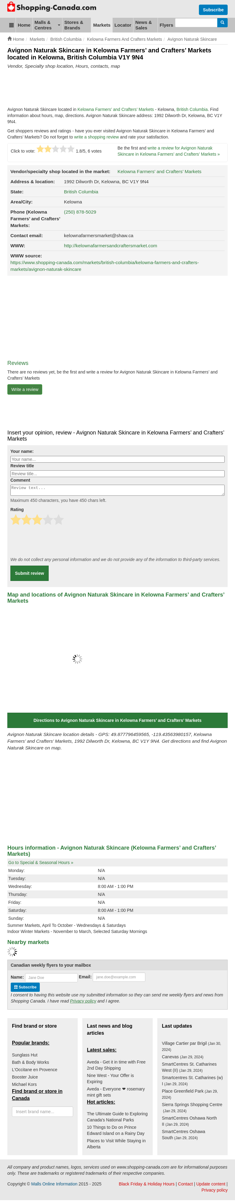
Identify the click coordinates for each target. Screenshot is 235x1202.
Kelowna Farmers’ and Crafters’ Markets (115, 109)
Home (24, 25)
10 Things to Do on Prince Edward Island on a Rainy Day (115, 1132)
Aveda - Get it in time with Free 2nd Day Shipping (116, 1066)
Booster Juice (25, 1078)
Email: (85, 978)
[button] (11, 25)
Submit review (29, 575)
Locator (122, 25)
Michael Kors (24, 1086)
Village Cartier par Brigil (191, 1048)
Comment (20, 480)
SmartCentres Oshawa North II (189, 1122)
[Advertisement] (118, 88)
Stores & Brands (73, 25)
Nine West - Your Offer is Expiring (110, 1080)
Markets (101, 25)
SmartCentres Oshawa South (183, 1136)
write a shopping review (96, 137)
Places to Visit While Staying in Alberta (116, 1145)
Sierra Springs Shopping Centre (192, 1109)
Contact (185, 1185)
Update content (211, 1185)
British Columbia (192, 109)
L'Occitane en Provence (34, 1071)
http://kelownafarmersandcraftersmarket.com (110, 245)
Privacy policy (83, 1002)
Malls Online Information (54, 1185)
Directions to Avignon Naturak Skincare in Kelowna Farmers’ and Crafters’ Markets (117, 722)
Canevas (182, 1058)
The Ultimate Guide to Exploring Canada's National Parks (117, 1118)
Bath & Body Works (30, 1064)
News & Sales (143, 25)
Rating (17, 511)
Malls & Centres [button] (48, 25)
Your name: (22, 451)
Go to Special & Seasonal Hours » (40, 864)
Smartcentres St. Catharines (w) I (192, 1082)
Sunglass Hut (24, 1056)
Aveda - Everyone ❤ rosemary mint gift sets (116, 1093)
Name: (17, 978)
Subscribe (213, 9)
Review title (22, 465)
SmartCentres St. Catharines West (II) (189, 1069)
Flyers (166, 25)
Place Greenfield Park (190, 1096)
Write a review (24, 389)
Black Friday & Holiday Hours (146, 1185)
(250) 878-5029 (80, 211)
